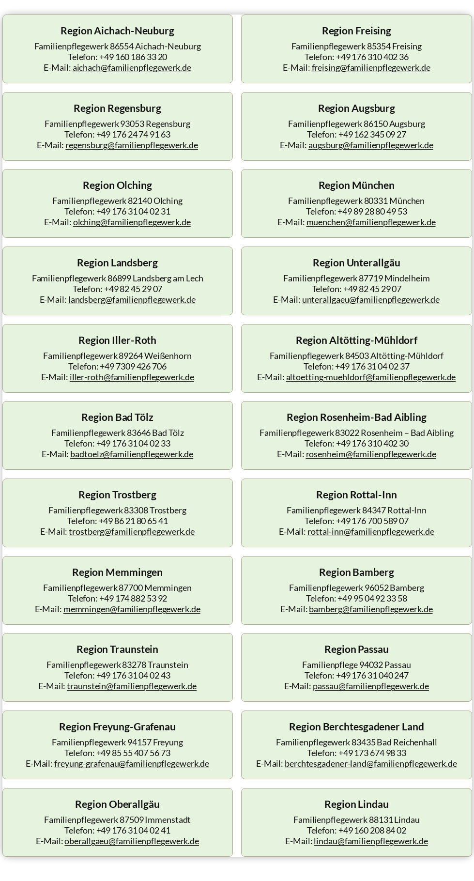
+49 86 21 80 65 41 (133, 521)
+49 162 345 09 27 (372, 134)
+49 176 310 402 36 (372, 57)
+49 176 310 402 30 (372, 443)
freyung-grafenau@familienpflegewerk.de (131, 763)
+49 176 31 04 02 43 (133, 675)
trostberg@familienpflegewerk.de (132, 531)
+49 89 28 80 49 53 (372, 211)
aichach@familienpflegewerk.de (132, 67)
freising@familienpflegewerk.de (371, 67)
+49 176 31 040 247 (372, 675)
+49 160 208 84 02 (372, 830)
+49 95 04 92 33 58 (372, 598)
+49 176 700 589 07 (372, 521)
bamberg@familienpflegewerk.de (370, 609)
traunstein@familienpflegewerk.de (132, 686)
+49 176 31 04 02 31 (133, 211)
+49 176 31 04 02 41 (133, 830)
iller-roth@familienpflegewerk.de (132, 377)
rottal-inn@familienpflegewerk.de (370, 531)
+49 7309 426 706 (133, 366)
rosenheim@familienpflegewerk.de (371, 454)
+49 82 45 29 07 (133, 289)
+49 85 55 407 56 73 (133, 753)
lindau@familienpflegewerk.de (371, 841)
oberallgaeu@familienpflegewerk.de (131, 841)
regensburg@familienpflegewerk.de (131, 145)
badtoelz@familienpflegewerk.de (131, 454)
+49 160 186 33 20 (133, 57)
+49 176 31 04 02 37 (372, 366)
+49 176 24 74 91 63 (133, 134)
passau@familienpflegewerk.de (371, 686)
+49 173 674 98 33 (372, 753)
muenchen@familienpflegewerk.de (371, 222)
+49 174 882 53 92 (133, 598)
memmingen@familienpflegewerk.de (131, 609)
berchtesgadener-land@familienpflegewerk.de (371, 763)
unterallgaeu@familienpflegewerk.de (371, 299)
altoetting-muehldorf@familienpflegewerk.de (371, 377)
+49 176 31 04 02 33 (133, 443)
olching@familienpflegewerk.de (132, 222)
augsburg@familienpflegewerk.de (370, 145)
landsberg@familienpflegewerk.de (132, 299)
